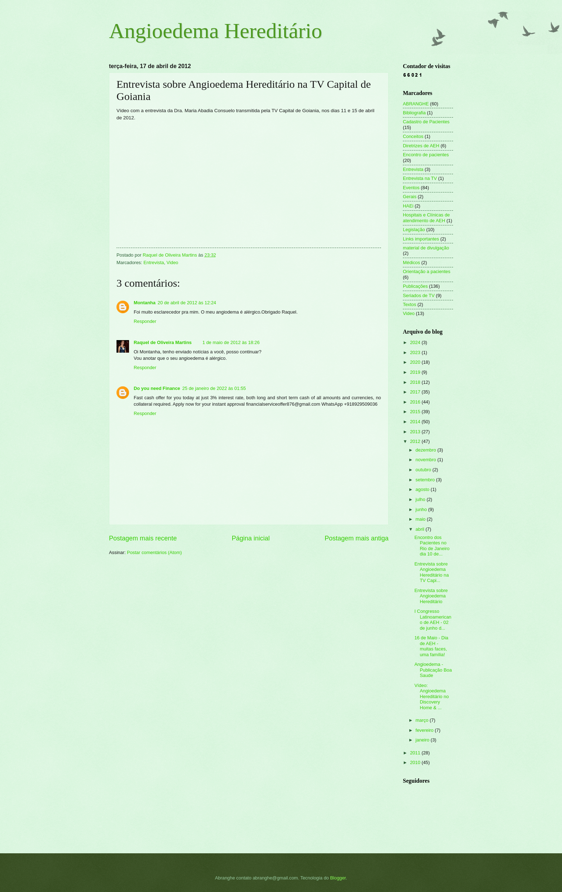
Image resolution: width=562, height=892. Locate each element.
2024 (416, 342)
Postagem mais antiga (357, 538)
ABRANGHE (416, 103)
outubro (423, 469)
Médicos (411, 262)
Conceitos (413, 136)
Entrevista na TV (420, 178)
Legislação (414, 229)
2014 (416, 421)
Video (172, 262)
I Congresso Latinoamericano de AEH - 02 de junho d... (432, 619)
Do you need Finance (157, 388)
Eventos (411, 187)
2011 (416, 752)
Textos (409, 304)
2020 (416, 362)
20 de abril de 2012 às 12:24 (187, 302)
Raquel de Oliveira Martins (163, 342)
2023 (416, 352)
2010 (416, 762)
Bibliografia (414, 112)
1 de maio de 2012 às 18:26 (231, 342)
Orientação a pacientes (426, 271)
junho (421, 509)
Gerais (409, 196)
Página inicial (251, 538)
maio (421, 519)
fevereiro (425, 730)
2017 (416, 392)
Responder (145, 321)
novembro (426, 459)
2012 (416, 441)
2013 (416, 431)
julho (421, 499)
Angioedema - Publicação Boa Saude (433, 670)
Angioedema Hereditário (215, 31)
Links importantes (421, 239)
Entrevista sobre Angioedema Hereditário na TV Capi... (431, 572)
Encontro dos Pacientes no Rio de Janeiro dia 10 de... (431, 546)
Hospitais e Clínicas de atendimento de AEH (426, 217)
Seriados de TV (419, 295)
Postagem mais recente (143, 538)
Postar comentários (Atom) (154, 552)
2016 (416, 402)
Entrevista (153, 262)
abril (420, 529)
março (422, 720)
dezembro (426, 450)
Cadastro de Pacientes (426, 121)
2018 (416, 382)
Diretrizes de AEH (421, 145)
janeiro (422, 740)
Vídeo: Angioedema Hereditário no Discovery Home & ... (431, 696)
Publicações (415, 286)
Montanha (145, 302)
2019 (416, 372)
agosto (422, 489)
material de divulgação (426, 248)
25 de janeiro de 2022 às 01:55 (214, 388)
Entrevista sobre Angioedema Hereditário (431, 596)
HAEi (408, 206)
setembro (425, 479)
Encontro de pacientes (426, 154)
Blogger (338, 878)
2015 (416, 411)
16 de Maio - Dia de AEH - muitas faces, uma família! (431, 646)
